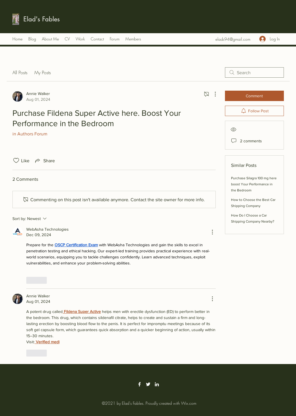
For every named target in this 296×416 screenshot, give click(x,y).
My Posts (42, 72)
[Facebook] (139, 384)
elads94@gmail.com (232, 39)
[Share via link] (44, 160)
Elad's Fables (41, 19)
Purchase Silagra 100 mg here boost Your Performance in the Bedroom (254, 184)
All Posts (19, 72)
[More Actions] (212, 94)
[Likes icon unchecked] (16, 160)
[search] (254, 72)
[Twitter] (148, 384)
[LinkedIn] (157, 384)
